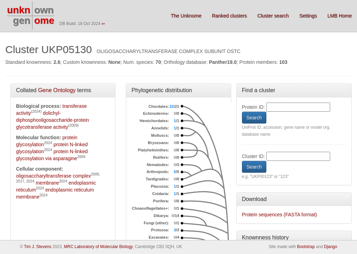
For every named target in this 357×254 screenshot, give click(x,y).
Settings (308, 15)
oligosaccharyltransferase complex (53, 176)
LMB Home (339, 15)
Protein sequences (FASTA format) (279, 214)
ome (44, 20)
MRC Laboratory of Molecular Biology (98, 246)
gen (21, 20)
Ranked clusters (229, 15)
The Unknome (186, 15)
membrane (47, 183)
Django (330, 246)
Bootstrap (306, 246)
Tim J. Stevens (37, 246)
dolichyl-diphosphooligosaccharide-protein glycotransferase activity (52, 120)
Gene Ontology (57, 90)
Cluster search (273, 15)
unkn (18, 10)
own (44, 10)
